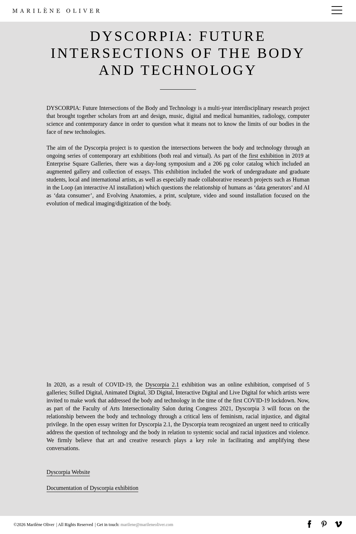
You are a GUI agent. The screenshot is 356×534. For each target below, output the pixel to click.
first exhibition (266, 156)
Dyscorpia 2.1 (162, 384)
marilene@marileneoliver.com (147, 524)
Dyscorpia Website (68, 472)
